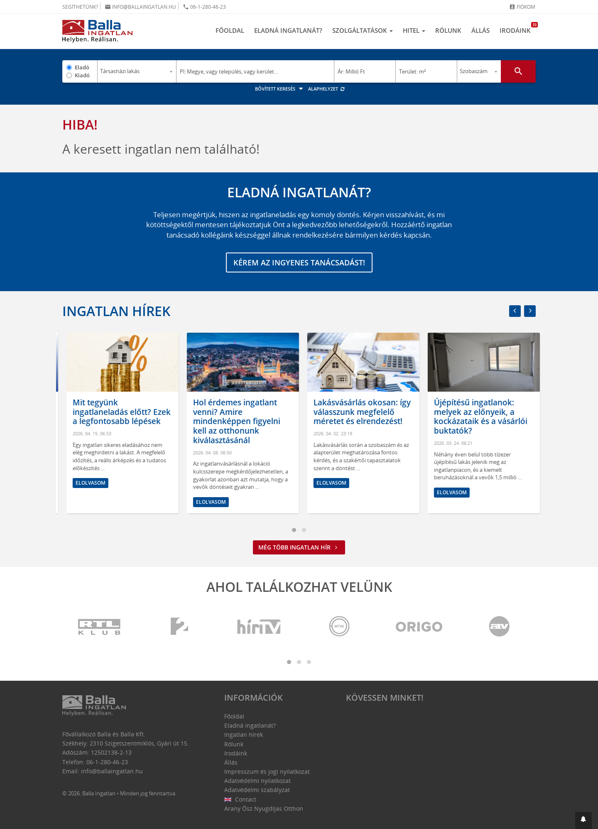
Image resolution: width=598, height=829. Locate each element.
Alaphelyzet (326, 89)
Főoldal (230, 30)
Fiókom (522, 6)
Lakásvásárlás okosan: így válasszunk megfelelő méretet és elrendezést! (478, 412)
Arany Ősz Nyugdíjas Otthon (263, 808)
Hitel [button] (414, 30)
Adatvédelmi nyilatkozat (257, 781)
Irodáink (518, 28)
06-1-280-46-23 (204, 6)
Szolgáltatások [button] (362, 30)
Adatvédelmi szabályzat (257, 790)
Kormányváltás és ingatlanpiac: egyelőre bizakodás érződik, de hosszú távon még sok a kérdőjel (114, 421)
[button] (583, 820)
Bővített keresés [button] (280, 89)
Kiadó (82, 75)
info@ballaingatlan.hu (140, 6)
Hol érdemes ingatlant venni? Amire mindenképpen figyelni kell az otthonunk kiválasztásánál (353, 421)
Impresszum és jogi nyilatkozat (267, 771)
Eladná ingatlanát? (288, 30)
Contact (240, 799)
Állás (480, 30)
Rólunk (448, 30)
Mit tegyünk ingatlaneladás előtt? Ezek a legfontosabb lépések (238, 412)
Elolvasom (86, 501)
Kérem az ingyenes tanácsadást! (299, 262)
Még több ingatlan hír (299, 547)
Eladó (82, 67)
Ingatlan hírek (116, 311)
